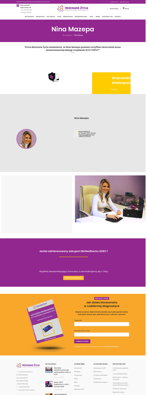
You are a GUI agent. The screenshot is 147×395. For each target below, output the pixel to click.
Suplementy (97, 384)
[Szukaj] (107, 11)
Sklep (76, 384)
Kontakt (77, 391)
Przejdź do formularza (73, 283)
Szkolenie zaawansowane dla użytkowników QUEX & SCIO (62, 376)
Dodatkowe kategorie (101, 387)
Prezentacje (78, 380)
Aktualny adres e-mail (101, 338)
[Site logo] (72, 11)
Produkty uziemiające (101, 380)
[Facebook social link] (102, 2)
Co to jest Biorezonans (120, 379)
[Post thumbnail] (48, 378)
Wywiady (77, 377)
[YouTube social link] (106, 2)
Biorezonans (98, 377)
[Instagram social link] (104, 2)
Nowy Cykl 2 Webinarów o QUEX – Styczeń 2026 (62, 389)
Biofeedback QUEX (100, 373)
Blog (75, 387)
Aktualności (78, 373)
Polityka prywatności (119, 394)
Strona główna (67, 40)
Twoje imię (101, 327)
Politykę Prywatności (111, 352)
